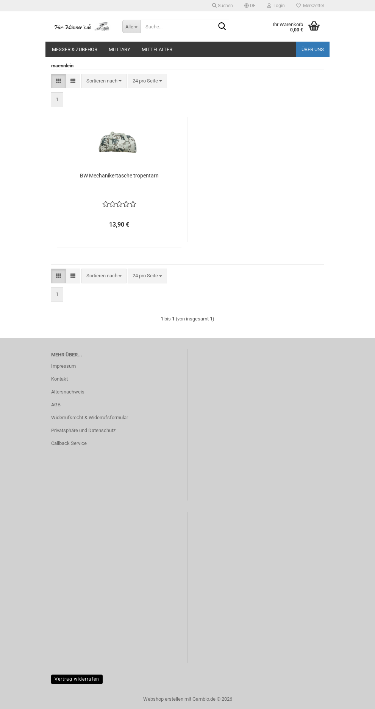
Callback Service (69, 443)
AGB (56, 404)
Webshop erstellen (163, 699)
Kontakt (59, 379)
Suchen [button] (222, 5)
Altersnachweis (67, 392)
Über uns (313, 49)
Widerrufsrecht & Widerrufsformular (89, 417)
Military (119, 49)
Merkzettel (310, 5)
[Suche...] (131, 26)
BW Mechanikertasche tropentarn (119, 176)
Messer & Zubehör (74, 49)
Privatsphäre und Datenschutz (83, 430)
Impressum (63, 366)
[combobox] (104, 81)
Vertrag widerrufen (77, 679)
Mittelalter (157, 49)
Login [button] (276, 5)
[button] (250, 5)
